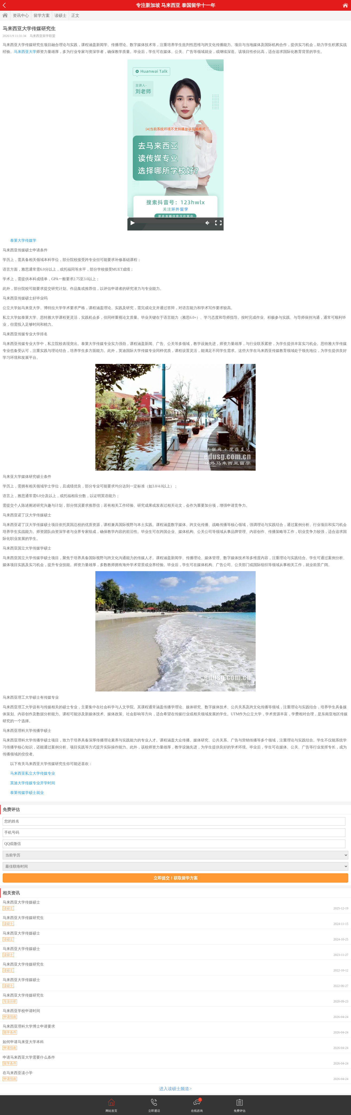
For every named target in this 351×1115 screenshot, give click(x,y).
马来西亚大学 (25, 52)
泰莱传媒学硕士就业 (27, 793)
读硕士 (60, 15)
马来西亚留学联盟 (42, 36)
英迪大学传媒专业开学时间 (32, 783)
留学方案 (42, 15)
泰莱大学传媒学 (23, 241)
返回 (4, 5)
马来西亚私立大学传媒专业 (32, 773)
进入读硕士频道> (175, 1088)
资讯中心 (21, 15)
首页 (345, 5)
